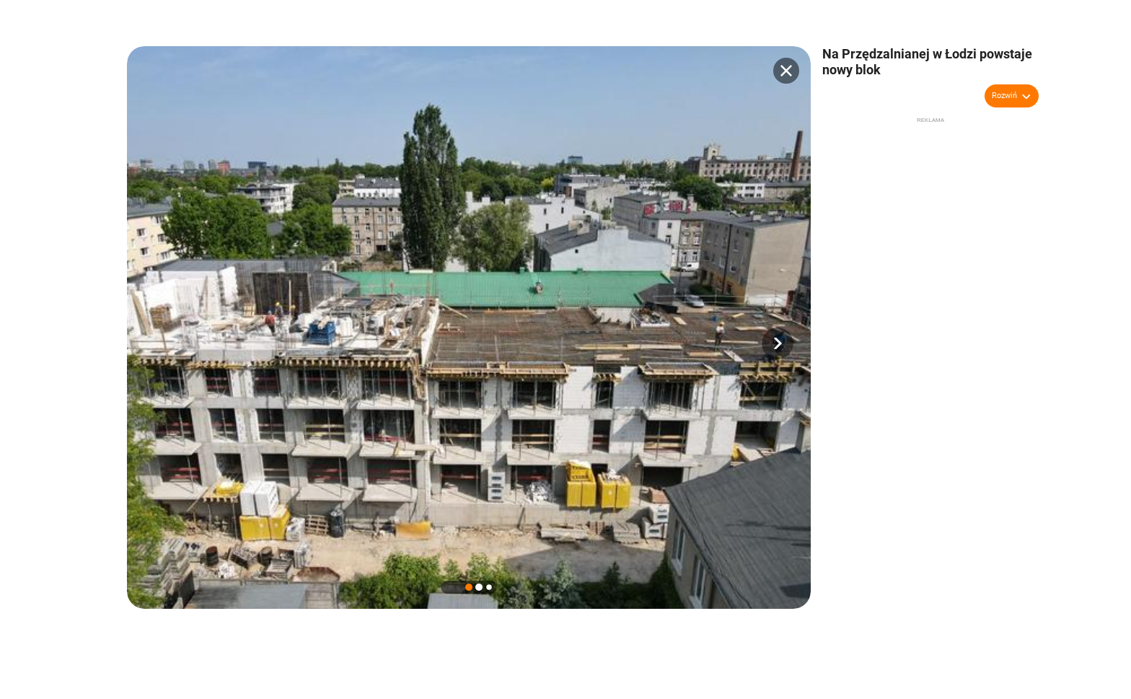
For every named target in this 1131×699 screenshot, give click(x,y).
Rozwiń (1004, 95)
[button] (777, 343)
